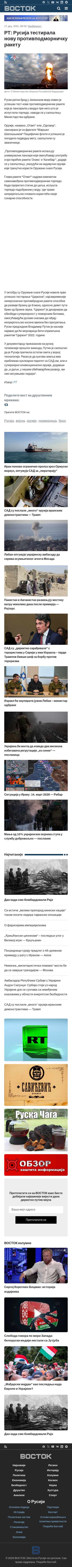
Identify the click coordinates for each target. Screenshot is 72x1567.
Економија (19, 1480)
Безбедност (34, 26)
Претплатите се (36, 1219)
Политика (19, 1475)
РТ (15, 382)
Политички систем (19, 1517)
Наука (53, 1485)
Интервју (53, 1470)
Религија (19, 1522)
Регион (53, 1465)
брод (62, 421)
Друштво (19, 1490)
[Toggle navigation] (65, 8)
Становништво (19, 1527)
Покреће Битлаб (53, 1526)
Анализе (19, 1495)
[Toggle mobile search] (59, 8)
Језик (19, 1532)
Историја (19, 1512)
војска (20, 421)
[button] (66, 8)
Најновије (19, 1465)
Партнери (53, 1507)
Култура (53, 1490)
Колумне (53, 1475)
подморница (47, 421)
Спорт (53, 1495)
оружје (32, 421)
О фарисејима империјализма (25, 925)
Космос (53, 1480)
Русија (9, 421)
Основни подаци (19, 1507)
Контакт (53, 1512)
